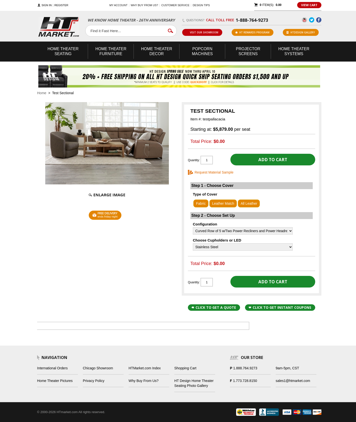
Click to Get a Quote (214, 307)
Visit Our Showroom (202, 32)
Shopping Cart (185, 368)
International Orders (52, 368)
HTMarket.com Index (145, 368)
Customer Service (175, 5)
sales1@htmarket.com (293, 381)
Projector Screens (248, 51)
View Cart (309, 5)
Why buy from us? (144, 5)
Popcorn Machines (202, 51)
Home (41, 93)
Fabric (201, 203)
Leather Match (223, 203)
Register (61, 5)
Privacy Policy (93, 381)
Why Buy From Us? (143, 381)
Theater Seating (63, 51)
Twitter (311, 19)
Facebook (318, 19)
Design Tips (201, 5)
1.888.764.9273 (245, 368)
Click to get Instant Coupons (280, 307)
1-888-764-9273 (252, 20)
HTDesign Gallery (301, 32)
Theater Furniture (111, 51)
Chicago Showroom (98, 368)
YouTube (304, 19)
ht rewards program (252, 32)
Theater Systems (294, 51)
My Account (119, 5)
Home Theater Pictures (55, 381)
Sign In (47, 5)
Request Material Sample (214, 172)
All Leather (249, 203)
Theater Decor (156, 51)
